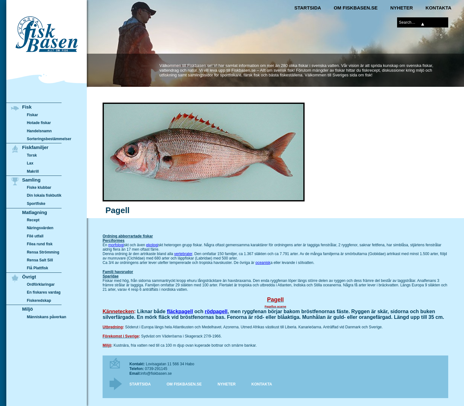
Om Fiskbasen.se (356, 7)
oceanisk (262, 262)
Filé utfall (35, 236)
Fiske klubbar (39, 187)
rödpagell (216, 311)
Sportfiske (36, 203)
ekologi (152, 245)
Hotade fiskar (39, 123)
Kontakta (438, 7)
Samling (31, 179)
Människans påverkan (46, 317)
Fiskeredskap (39, 300)
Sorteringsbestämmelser (49, 139)
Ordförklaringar (41, 284)
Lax (30, 163)
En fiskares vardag (44, 292)
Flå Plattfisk (37, 268)
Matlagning (34, 212)
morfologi (116, 245)
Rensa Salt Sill (40, 260)
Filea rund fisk (39, 244)
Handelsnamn (39, 131)
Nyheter (401, 7)
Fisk (27, 107)
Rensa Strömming (43, 252)
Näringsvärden (40, 228)
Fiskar (32, 115)
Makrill (33, 171)
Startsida (307, 7)
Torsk (32, 155)
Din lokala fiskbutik (44, 196)
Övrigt (29, 276)
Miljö (27, 309)
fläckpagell (180, 311)
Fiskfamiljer (35, 147)
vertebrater (183, 254)
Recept (33, 220)
